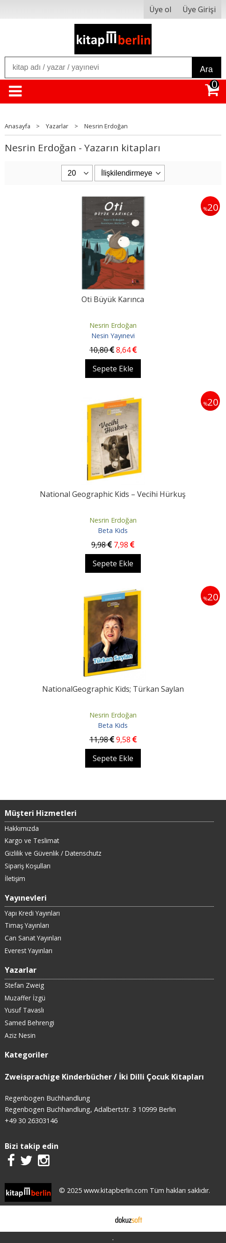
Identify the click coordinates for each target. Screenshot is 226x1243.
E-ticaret (98, 1218)
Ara (206, 69)
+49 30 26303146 (31, 1120)
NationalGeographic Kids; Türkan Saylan (113, 689)
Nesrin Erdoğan (113, 325)
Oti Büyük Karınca (112, 299)
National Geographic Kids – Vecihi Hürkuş (113, 494)
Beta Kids (113, 530)
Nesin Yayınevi (113, 335)
